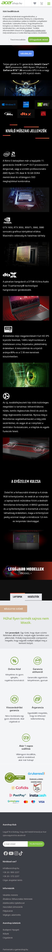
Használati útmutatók (13, 907)
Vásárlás (26, 53)
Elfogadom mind (39, 39)
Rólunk (6, 933)
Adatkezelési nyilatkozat (14, 903)
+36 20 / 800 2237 (11, 872)
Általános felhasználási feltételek (17, 899)
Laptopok (17, 597)
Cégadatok (8, 937)
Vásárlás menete (10, 895)
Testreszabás (18, 39)
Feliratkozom (36, 844)
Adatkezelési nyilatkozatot (35, 30)
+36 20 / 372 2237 (11, 876)
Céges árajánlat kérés (12, 880)
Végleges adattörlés (12, 915)
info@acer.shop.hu (11, 868)
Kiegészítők (33, 597)
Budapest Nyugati (11, 929)
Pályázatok (8, 911)
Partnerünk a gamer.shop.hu (15, 949)
